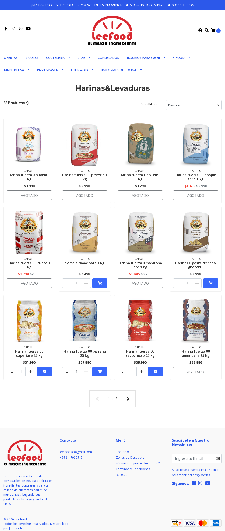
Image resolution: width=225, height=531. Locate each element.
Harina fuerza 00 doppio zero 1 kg (195, 178)
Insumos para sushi (143, 59)
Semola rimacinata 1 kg (84, 263)
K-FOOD (178, 59)
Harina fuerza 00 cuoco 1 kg (29, 265)
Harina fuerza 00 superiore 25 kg (29, 352)
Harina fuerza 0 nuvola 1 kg (29, 178)
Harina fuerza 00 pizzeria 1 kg (85, 178)
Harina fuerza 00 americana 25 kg (196, 352)
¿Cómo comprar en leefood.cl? (138, 460)
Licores (32, 59)
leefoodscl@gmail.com (76, 449)
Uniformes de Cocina (118, 72)
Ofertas (11, 59)
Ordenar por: (150, 105)
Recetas (121, 471)
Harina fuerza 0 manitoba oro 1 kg (140, 265)
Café (81, 59)
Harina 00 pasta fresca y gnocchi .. (195, 265)
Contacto (122, 449)
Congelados (108, 59)
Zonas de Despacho (130, 454)
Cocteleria (55, 59)
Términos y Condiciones (133, 466)
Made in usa (14, 72)
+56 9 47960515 (71, 454)
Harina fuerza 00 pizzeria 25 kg (85, 352)
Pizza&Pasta (47, 72)
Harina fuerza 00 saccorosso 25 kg (140, 352)
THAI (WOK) (79, 72)
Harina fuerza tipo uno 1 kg (140, 178)
